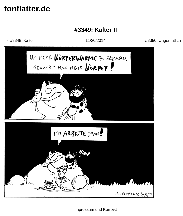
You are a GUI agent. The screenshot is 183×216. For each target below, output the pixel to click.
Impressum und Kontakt (95, 209)
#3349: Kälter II (95, 29)
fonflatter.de (27, 8)
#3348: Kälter (22, 40)
